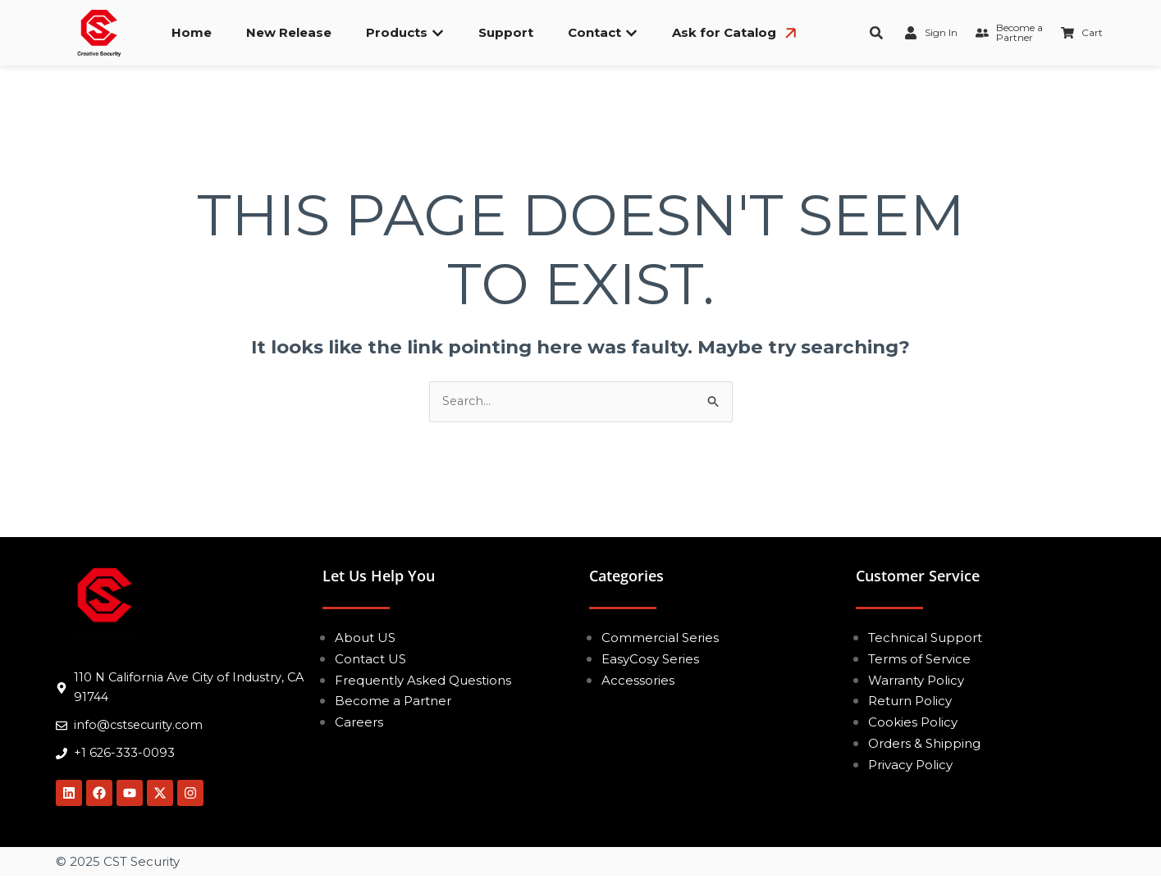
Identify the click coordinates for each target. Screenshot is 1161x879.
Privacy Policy (910, 764)
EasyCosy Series (650, 659)
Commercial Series (660, 638)
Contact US (370, 659)
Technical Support (925, 638)
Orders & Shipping (924, 744)
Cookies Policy (913, 723)
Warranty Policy (916, 680)
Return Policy (910, 701)
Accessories (637, 680)
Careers (359, 723)
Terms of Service (919, 659)
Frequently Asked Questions (423, 680)
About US (365, 638)
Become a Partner (393, 701)
